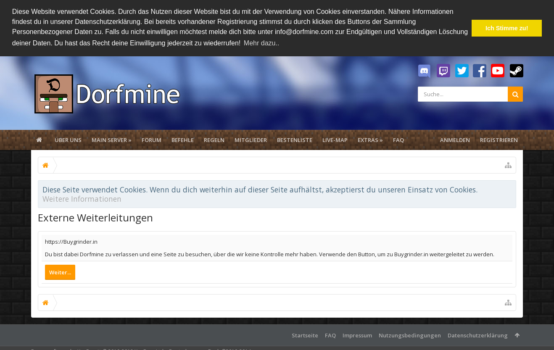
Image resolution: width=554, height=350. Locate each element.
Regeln (214, 139)
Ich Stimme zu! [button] (506, 28)
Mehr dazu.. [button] (261, 43)
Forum (151, 139)
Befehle (182, 139)
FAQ (398, 139)
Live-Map (335, 139)
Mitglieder (251, 139)
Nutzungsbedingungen (410, 335)
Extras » (370, 139)
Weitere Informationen (81, 198)
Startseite (305, 335)
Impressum (357, 335)
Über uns (68, 139)
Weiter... (60, 272)
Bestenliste (294, 139)
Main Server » (112, 139)
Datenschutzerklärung (478, 335)
